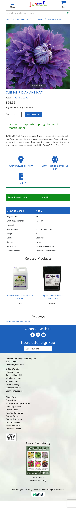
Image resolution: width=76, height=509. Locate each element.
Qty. (8, 114)
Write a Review (21, 98)
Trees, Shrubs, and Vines (21, 19)
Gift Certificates (13, 422)
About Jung (11, 397)
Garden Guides (12, 416)
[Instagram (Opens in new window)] (38, 334)
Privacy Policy (12, 409)
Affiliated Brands (13, 425)
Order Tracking (12, 384)
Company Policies (14, 406)
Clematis (41, 19)
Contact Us (11, 400)
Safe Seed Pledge (13, 428)
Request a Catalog (38, 480)
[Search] (68, 12)
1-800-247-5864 (13, 368)
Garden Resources (14, 419)
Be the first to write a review (18, 321)
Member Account (13, 378)
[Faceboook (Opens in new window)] (32, 334)
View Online (38, 477)
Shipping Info (11, 381)
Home (8, 19)
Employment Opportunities (18, 403)
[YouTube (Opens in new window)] (43, 334)
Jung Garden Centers (15, 412)
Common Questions (14, 390)
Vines (33, 19)
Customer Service (13, 387)
